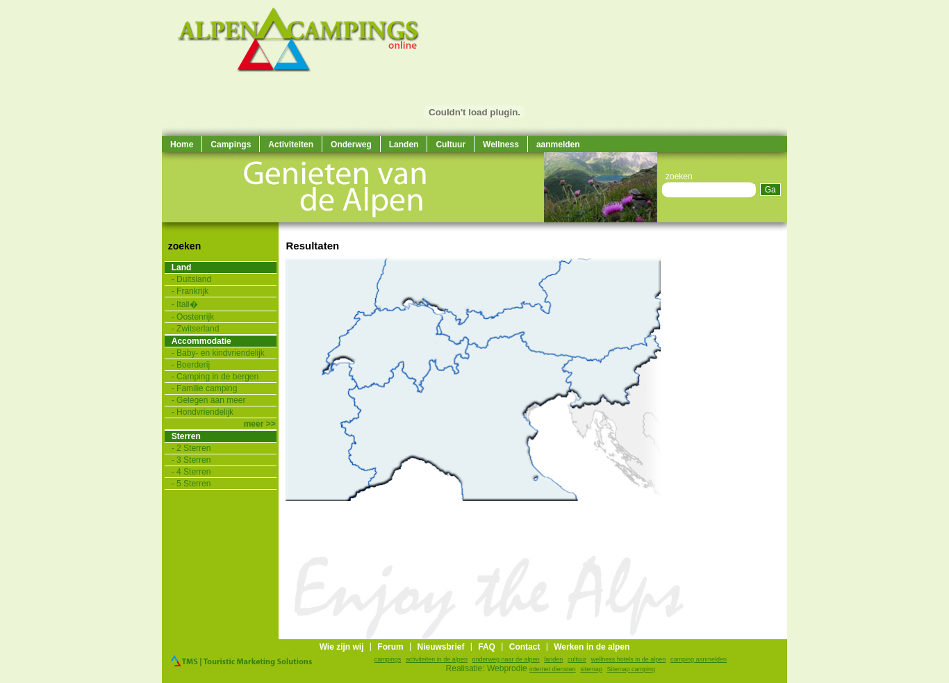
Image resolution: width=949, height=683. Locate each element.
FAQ (486, 647)
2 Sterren (193, 448)
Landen (404, 144)
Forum (390, 647)
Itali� (187, 304)
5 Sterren (193, 483)
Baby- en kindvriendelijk (220, 353)
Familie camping (206, 388)
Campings (231, 144)
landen (553, 659)
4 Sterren (193, 472)
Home (181, 144)
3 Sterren (193, 460)
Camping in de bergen (217, 376)
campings (388, 659)
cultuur (577, 659)
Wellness (501, 144)
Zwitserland (197, 329)
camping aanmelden (698, 659)
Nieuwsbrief (440, 647)
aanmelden (558, 144)
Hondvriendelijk (204, 412)
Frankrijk (192, 291)
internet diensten (552, 669)
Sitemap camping (631, 669)
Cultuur (450, 144)
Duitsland (193, 279)
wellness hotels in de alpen (628, 659)
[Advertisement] (745, 430)
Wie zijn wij (342, 647)
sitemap (591, 669)
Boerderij (193, 365)
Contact (524, 647)
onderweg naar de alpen (506, 659)
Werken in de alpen (591, 647)
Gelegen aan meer (210, 400)
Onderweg (351, 144)
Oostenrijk (195, 317)
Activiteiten (290, 144)
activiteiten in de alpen (437, 659)
